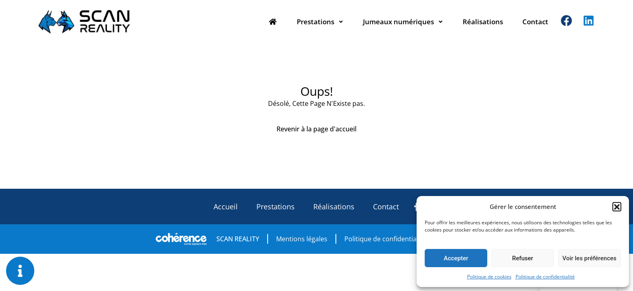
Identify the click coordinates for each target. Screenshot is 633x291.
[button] (617, 206)
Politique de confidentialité (545, 276)
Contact (535, 21)
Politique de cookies (489, 276)
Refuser (522, 258)
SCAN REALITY (237, 238)
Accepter (456, 258)
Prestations (320, 21)
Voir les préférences (589, 258)
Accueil (226, 206)
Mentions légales (301, 238)
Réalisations (483, 21)
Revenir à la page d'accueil (316, 128)
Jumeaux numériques (403, 21)
